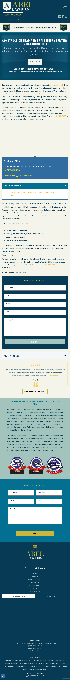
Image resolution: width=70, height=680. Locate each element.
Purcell (38, 666)
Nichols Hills (50, 663)
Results (35, 582)
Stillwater (54, 666)
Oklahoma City (20, 666)
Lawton (7, 663)
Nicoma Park (60, 663)
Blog (35, 588)
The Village (63, 666)
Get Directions (27, 176)
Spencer (45, 666)
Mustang (31, 663)
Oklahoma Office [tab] (18, 596)
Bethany (8, 660)
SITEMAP (41, 673)
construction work (56, 85)
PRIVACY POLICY (31, 673)
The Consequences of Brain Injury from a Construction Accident (30, 192)
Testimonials (35, 585)
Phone (8, 303)
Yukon (45, 669)
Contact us (35, 62)
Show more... (49, 375)
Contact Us (10, 196)
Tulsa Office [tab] (51, 596)
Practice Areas (35, 579)
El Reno (50, 660)
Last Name (10, 295)
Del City (36, 660)
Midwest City (16, 663)
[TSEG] (35, 567)
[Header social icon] (59, 16)
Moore (24, 663)
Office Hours (11, 176)
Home (35, 574)
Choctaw (27, 660)
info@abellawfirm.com (35, 648)
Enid (56, 660)
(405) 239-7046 (59, 116)
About (35, 576)
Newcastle (40, 663)
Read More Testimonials (35, 391)
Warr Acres (37, 669)
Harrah (61, 660)
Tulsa (30, 669)
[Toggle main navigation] (65, 6)
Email (8, 312)
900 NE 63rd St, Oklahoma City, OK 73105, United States (35, 643)
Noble (4, 666)
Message (9, 320)
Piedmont (31, 666)
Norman (11, 666)
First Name (10, 287)
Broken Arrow (18, 660)
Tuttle (24, 669)
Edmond (43, 660)
